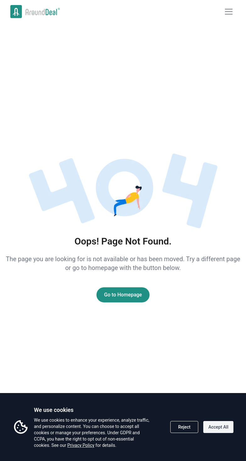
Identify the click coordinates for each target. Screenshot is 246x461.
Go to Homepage (123, 295)
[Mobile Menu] (228, 11)
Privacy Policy (80, 445)
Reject (184, 427)
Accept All (218, 427)
